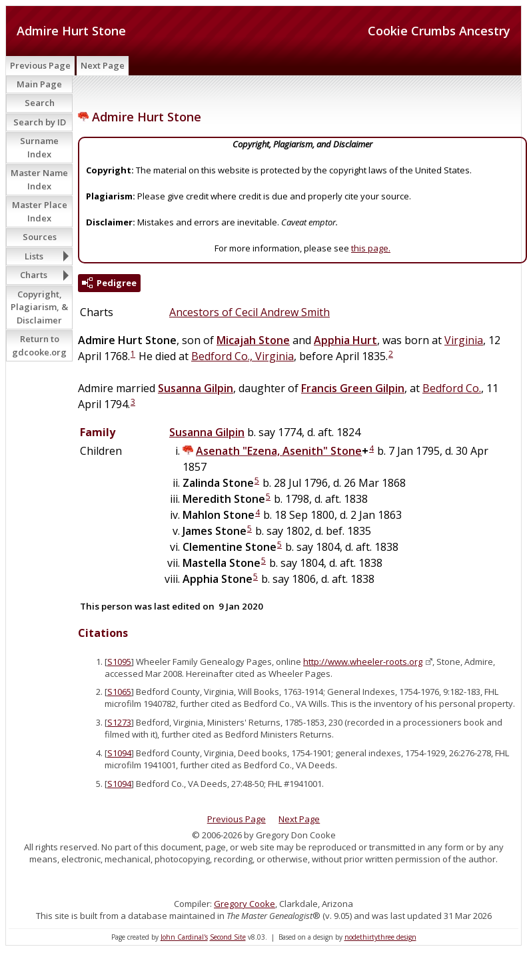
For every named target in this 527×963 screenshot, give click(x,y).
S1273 (119, 722)
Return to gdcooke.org (39, 345)
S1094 (119, 753)
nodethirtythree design (380, 937)
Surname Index (39, 147)
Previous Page (40, 65)
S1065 (119, 692)
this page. (370, 248)
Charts (33, 275)
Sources (40, 237)
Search (40, 103)
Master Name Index (39, 179)
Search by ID (39, 122)
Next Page (103, 65)
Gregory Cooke (244, 904)
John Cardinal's (184, 937)
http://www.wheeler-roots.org (362, 662)
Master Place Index (39, 211)
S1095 (119, 662)
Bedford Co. (451, 388)
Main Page (39, 84)
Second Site (228, 937)
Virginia (463, 340)
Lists (34, 256)
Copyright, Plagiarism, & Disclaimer (39, 307)
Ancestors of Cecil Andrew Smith (249, 312)
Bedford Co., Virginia (242, 356)
